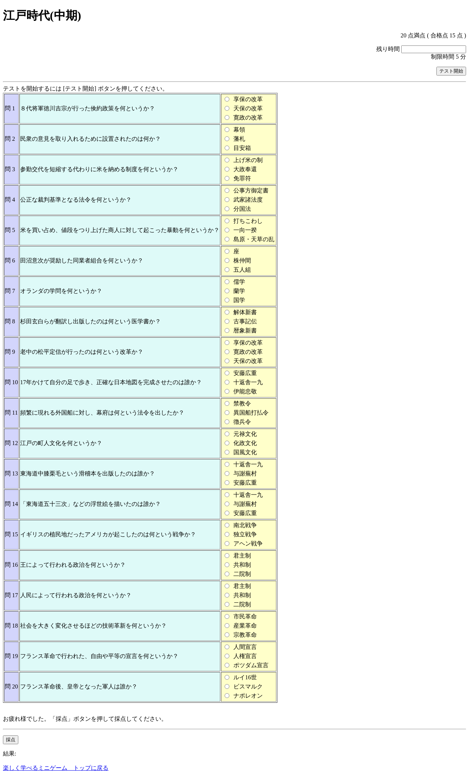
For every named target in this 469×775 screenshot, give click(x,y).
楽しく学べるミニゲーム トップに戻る (55, 768)
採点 (10, 739)
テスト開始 (451, 71)
